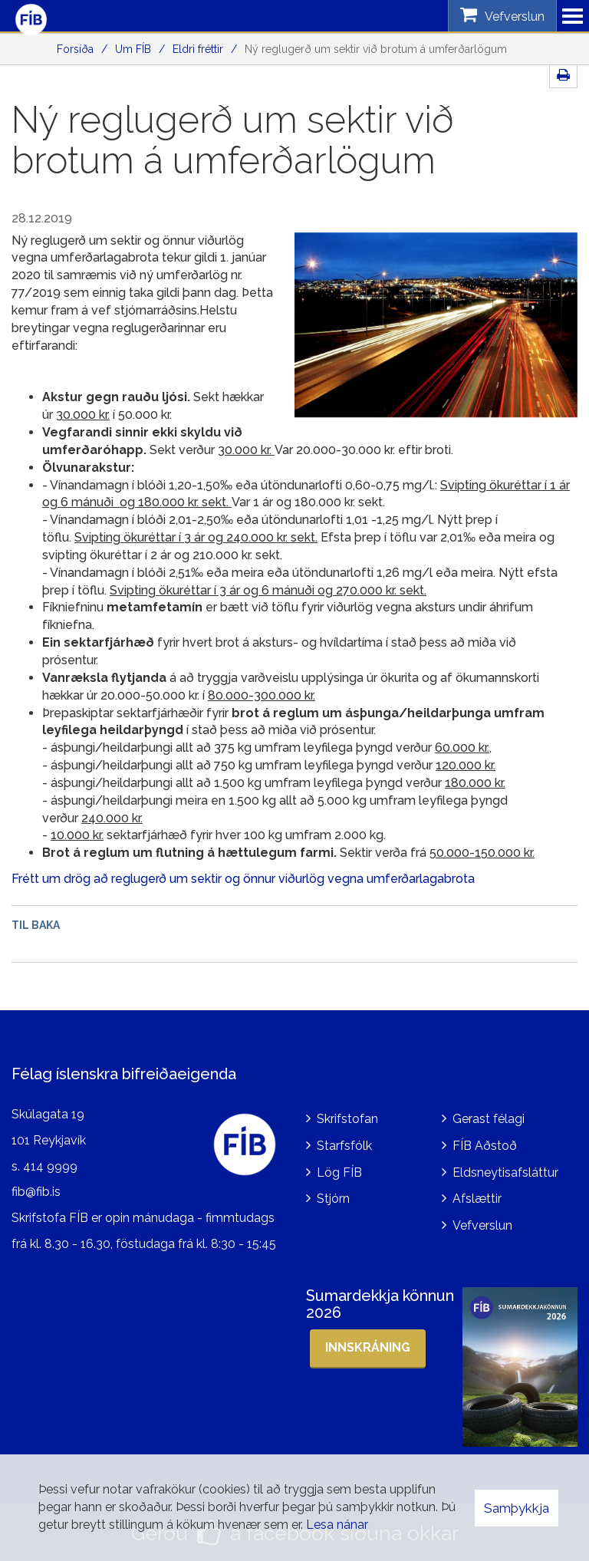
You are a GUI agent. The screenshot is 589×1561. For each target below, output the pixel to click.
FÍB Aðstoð (484, 1145)
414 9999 (50, 1166)
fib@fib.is (36, 1191)
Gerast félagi (488, 1118)
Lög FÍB (339, 1172)
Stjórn (333, 1198)
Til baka (36, 925)
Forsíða (75, 49)
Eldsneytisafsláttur (505, 1172)
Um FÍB (133, 49)
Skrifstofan (347, 1118)
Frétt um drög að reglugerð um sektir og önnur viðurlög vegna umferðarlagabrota (243, 878)
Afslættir (477, 1198)
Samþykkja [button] (516, 1508)
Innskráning (367, 1347)
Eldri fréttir (198, 49)
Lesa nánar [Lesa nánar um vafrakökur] (337, 1524)
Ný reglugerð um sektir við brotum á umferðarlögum (376, 49)
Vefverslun (482, 1225)
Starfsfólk (344, 1145)
